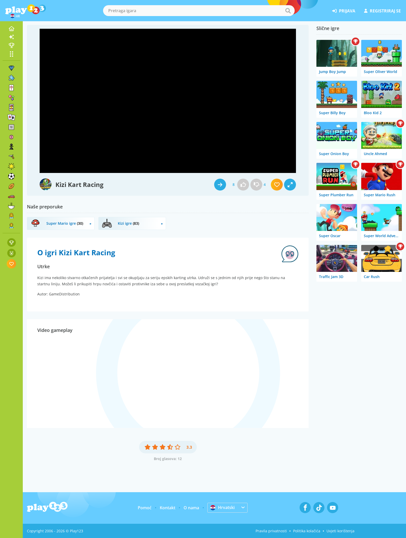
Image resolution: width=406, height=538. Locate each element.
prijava (343, 11)
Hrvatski (222, 507)
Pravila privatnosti (271, 530)
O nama (191, 508)
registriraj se (382, 11)
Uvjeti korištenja (340, 530)
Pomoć (144, 508)
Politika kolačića (306, 530)
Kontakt (167, 508)
